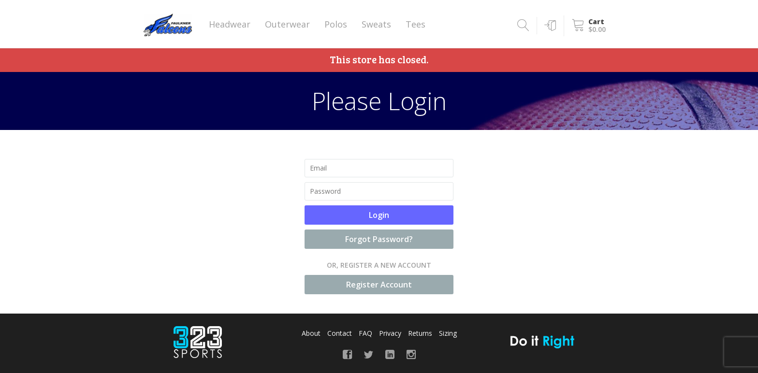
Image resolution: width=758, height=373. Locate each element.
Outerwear (287, 24)
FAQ (365, 333)
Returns (420, 333)
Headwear (229, 24)
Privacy (390, 333)
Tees (415, 24)
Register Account (379, 284)
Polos (335, 24)
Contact (339, 333)
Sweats (376, 24)
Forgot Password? (379, 239)
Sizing (448, 333)
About (311, 333)
